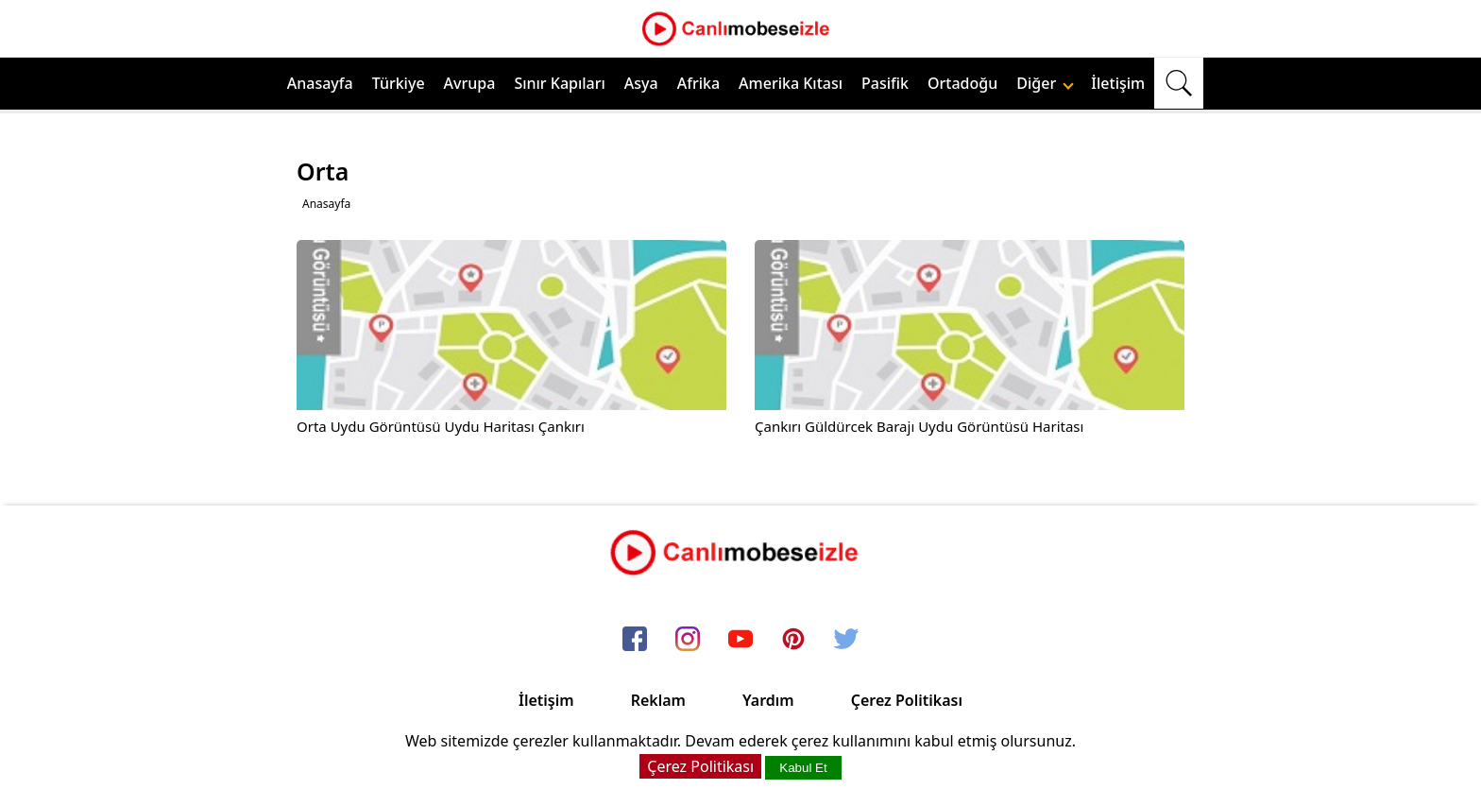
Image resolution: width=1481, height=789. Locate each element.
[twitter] (846, 639)
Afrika (698, 83)
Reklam (658, 700)
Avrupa (470, 83)
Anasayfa (320, 83)
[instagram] (687, 639)
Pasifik (885, 83)
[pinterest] (793, 639)
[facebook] (634, 639)
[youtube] (740, 639)
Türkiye (398, 83)
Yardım (768, 700)
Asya (641, 83)
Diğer (1045, 83)
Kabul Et (802, 768)
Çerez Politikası (906, 700)
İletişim (1118, 83)
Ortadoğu (962, 83)
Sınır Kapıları (559, 83)
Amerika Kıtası (791, 83)
